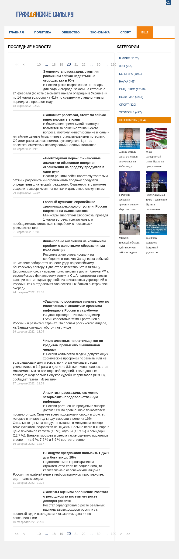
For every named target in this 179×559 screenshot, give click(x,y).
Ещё (144, 32)
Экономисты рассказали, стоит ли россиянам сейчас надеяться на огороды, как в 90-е (71, 76)
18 (54, 64)
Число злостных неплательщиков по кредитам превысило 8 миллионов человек (73, 345)
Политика (42, 32)
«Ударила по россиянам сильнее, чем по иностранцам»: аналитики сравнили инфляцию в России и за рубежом (76, 306)
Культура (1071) (130, 73)
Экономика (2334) (132, 120)
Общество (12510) (132, 89)
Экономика (100, 32)
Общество (71, 32)
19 (61, 64)
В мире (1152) (129, 58)
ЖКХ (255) (125, 66)
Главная (16, 32)
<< (16, 64)
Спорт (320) (127, 104)
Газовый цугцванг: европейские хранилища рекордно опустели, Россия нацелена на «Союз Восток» (75, 206)
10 (39, 64)
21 (76, 64)
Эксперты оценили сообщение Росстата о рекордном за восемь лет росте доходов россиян (75, 496)
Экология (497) (130, 112)
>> (128, 534)
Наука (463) (127, 81)
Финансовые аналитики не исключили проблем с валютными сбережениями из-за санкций (74, 245)
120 (113, 64)
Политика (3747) (131, 97)
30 (98, 64)
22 (84, 64)
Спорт (125, 32)
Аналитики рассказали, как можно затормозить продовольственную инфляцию (70, 397)
